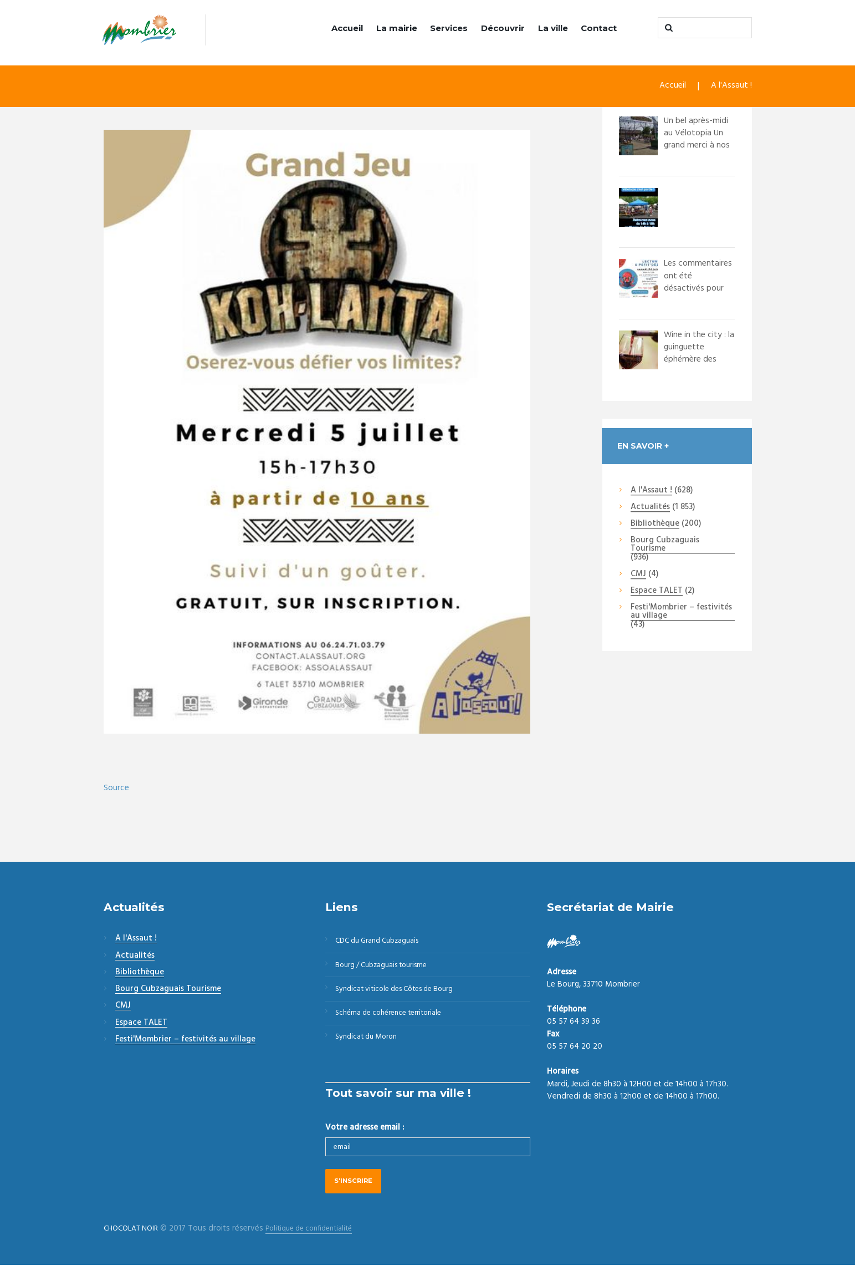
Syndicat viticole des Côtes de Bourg (403, 996)
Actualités (650, 508)
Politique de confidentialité (321, 1244)
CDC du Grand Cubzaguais (383, 942)
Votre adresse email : (364, 1141)
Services (449, 28)
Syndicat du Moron (370, 1049)
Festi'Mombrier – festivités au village (681, 613)
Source (117, 788)
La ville (553, 28)
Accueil (347, 28)
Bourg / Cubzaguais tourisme (388, 969)
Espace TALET (657, 592)
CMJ (638, 575)
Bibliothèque (655, 525)
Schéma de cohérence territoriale (395, 1022)
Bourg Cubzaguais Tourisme (665, 546)
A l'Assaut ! (730, 87)
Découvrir (503, 28)
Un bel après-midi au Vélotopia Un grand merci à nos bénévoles (699, 140)
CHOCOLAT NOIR (134, 1244)
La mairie (396, 28)
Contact (599, 28)
